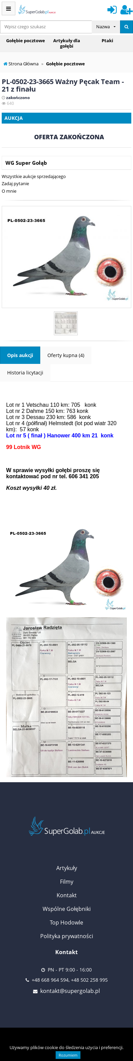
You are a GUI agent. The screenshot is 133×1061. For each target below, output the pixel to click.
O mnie (9, 191)
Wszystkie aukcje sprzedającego (34, 176)
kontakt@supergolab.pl (70, 991)
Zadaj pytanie (15, 183)
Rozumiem (68, 1055)
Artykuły (66, 868)
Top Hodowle (66, 922)
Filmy (66, 881)
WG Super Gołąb (26, 162)
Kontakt (67, 895)
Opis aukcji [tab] (20, 355)
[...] (46, 26)
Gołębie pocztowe (25, 40)
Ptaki (107, 40)
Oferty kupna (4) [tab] (65, 355)
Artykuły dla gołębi (66, 43)
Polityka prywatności (66, 936)
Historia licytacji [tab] (25, 372)
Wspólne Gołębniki (67, 909)
